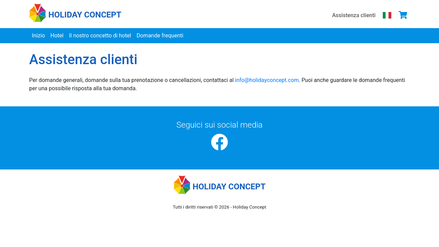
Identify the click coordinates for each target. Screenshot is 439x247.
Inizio (38, 35)
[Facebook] (219, 143)
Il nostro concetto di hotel (100, 35)
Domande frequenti (160, 35)
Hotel (56, 35)
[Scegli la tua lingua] (387, 15)
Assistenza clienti (354, 15)
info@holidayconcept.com (267, 80)
